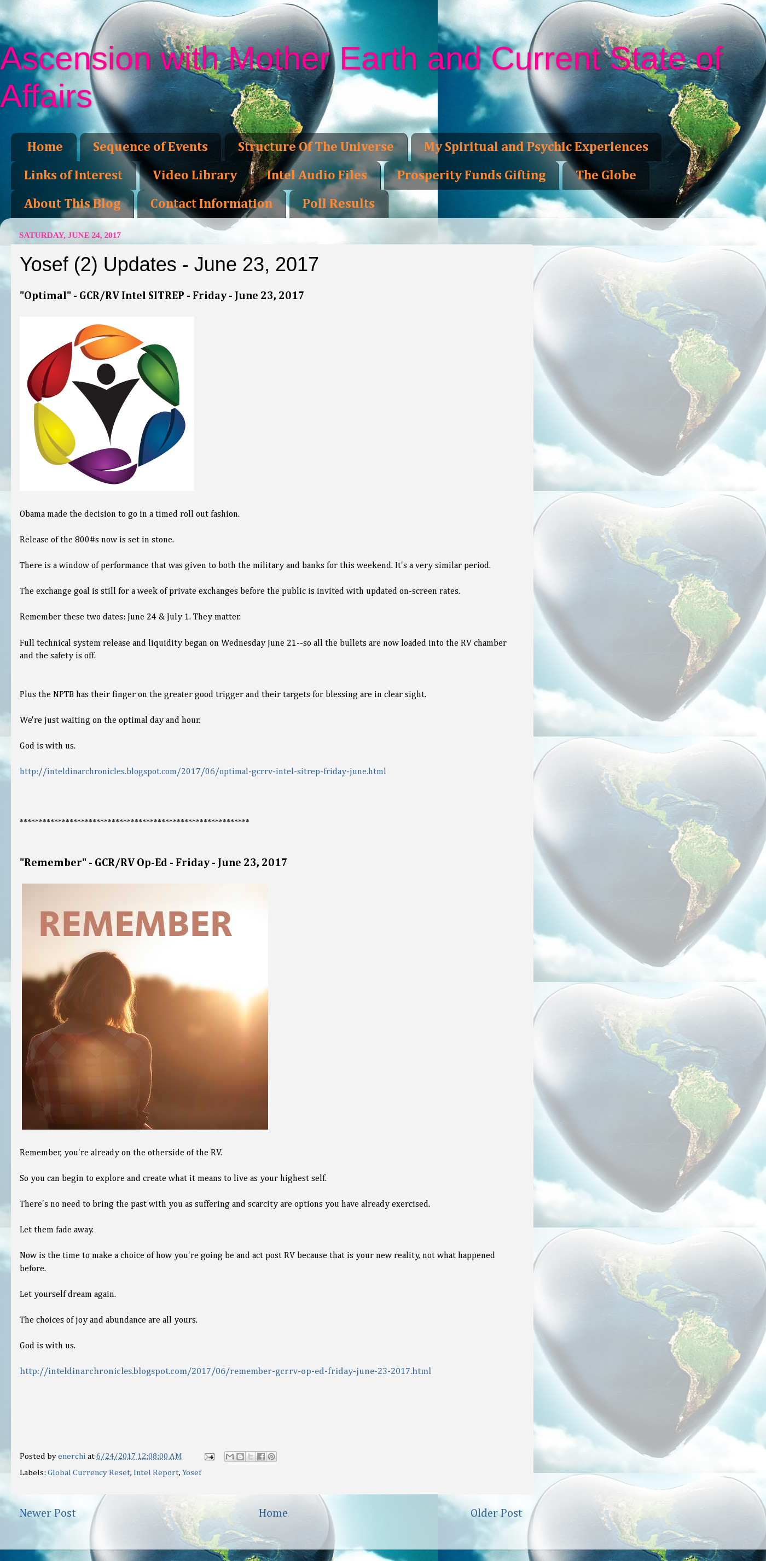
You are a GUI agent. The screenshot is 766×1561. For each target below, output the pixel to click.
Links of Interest (73, 175)
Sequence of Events (150, 147)
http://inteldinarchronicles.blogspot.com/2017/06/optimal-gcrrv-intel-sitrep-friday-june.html (204, 772)
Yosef (191, 1473)
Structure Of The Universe (316, 147)
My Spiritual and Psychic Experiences (536, 147)
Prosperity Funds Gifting (471, 175)
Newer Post (47, 1513)
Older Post (497, 1513)
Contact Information (211, 204)
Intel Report (156, 1473)
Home (45, 147)
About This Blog (72, 204)
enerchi (73, 1456)
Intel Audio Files (317, 175)
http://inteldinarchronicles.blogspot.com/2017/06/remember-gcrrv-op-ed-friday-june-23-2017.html (225, 1371)
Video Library (195, 175)
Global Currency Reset (89, 1473)
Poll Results (339, 204)
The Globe (606, 175)
